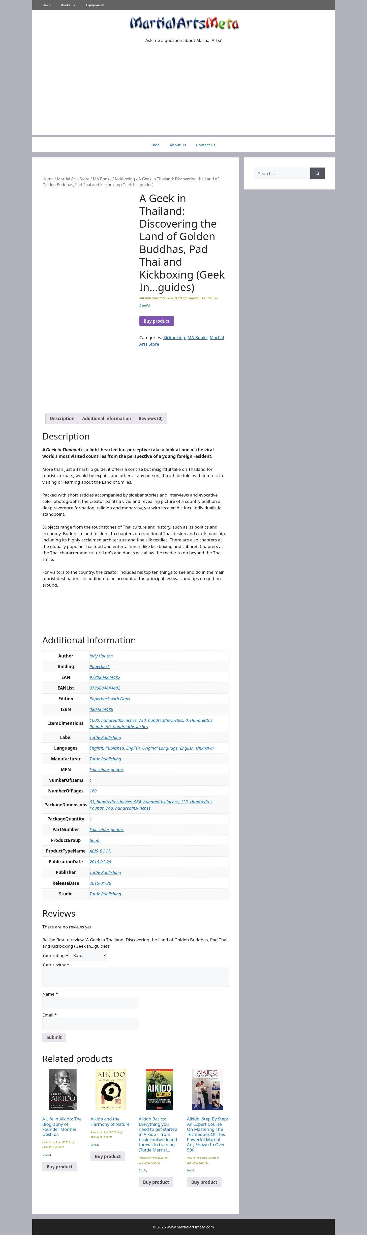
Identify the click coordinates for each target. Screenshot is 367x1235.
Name (50, 994)
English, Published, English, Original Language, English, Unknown (151, 748)
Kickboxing (125, 179)
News (46, 5)
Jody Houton (101, 656)
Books (71, 5)
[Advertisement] (183, 99)
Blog (156, 144)
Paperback (99, 666)
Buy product (157, 321)
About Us (178, 144)
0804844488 (101, 709)
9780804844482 (104, 677)
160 (93, 791)
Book (94, 840)
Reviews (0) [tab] (150, 418)
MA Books (102, 179)
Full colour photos (106, 769)
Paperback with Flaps (109, 699)
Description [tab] (62, 418)
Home (47, 179)
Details (144, 305)
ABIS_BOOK (100, 851)
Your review (55, 964)
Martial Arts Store (73, 179)
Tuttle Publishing (105, 737)
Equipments (95, 5)
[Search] (317, 174)
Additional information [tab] (106, 418)
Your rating (55, 955)
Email (49, 1015)
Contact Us (205, 144)
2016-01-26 (100, 862)
